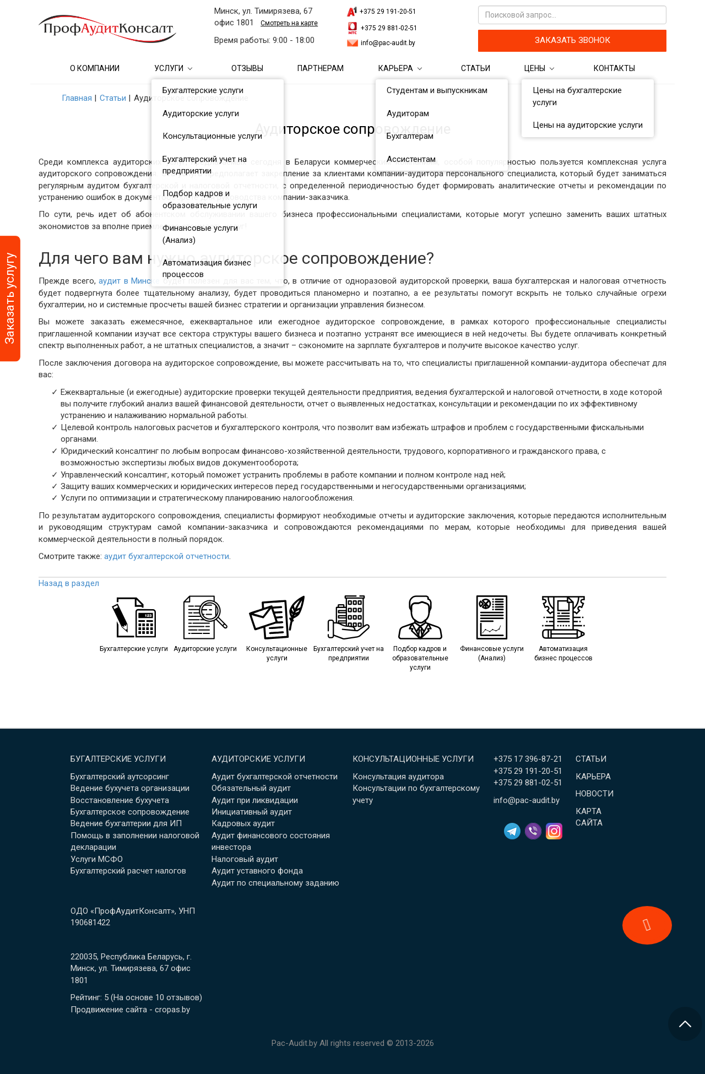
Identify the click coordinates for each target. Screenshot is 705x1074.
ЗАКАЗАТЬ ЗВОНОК (572, 40)
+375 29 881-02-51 (389, 28)
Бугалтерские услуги (118, 759)
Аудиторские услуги (258, 759)
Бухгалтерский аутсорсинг (119, 777)
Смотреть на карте (289, 23)
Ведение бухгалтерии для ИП (126, 823)
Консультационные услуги (413, 759)
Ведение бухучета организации (129, 788)
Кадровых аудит (243, 823)
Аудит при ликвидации (255, 800)
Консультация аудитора (398, 777)
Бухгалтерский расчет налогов (128, 871)
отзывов (182, 997)
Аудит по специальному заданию (275, 883)
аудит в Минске (129, 281)
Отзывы (247, 68)
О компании (95, 68)
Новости (595, 794)
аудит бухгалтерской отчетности (166, 556)
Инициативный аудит (252, 812)
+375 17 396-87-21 (528, 759)
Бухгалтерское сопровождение (129, 812)
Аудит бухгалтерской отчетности (275, 777)
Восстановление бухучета (119, 800)
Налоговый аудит (245, 859)
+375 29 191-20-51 (388, 11)
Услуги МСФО (96, 859)
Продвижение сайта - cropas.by (130, 1010)
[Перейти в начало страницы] (685, 1024)
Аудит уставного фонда (257, 871)
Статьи (475, 68)
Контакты (614, 68)
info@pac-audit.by (388, 43)
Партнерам (320, 68)
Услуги (168, 68)
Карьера (395, 68)
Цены (534, 68)
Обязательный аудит (251, 788)
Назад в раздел (69, 583)
